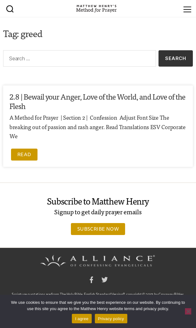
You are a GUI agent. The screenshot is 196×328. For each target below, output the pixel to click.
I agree (81, 318)
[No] (188, 311)
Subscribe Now (98, 229)
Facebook (91, 280)
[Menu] (187, 8)
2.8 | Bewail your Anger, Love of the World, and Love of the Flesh (97, 101)
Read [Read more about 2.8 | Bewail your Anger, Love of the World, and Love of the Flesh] (24, 154)
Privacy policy (111, 318)
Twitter (104, 280)
